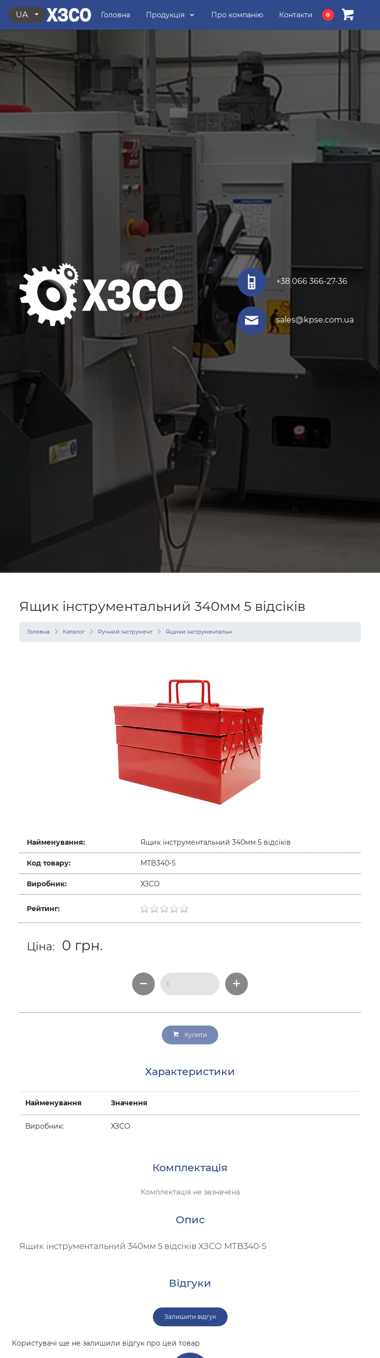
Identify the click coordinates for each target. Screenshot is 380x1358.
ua (23, 14)
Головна (38, 631)
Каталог (74, 631)
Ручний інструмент (125, 631)
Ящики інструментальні (199, 631)
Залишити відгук (190, 1316)
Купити (190, 1034)
